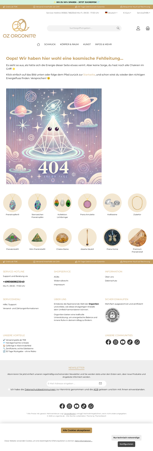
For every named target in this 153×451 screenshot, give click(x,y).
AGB (96, 389)
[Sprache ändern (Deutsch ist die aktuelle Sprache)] (111, 13)
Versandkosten (70, 414)
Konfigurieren (126, 444)
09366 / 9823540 (68, 13)
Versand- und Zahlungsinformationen (21, 308)
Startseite (89, 74)
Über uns (109, 277)
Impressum (59, 284)
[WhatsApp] (137, 342)
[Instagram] (115, 342)
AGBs (56, 277)
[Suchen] (118, 28)
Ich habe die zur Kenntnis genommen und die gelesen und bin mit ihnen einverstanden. (78, 389)
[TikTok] (130, 342)
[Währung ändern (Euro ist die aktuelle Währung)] (127, 13)
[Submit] (100, 384)
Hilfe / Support (9, 304)
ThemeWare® (100, 416)
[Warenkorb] (147, 28)
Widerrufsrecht (61, 281)
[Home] (40, 44)
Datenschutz (111, 281)
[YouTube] (122, 342)
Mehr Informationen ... (83, 441)
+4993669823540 (14, 281)
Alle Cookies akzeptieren (76, 430)
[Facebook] (108, 342)
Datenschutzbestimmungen (40, 389)
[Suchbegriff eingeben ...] (81, 28)
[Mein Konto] (138, 28)
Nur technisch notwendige (126, 437)
